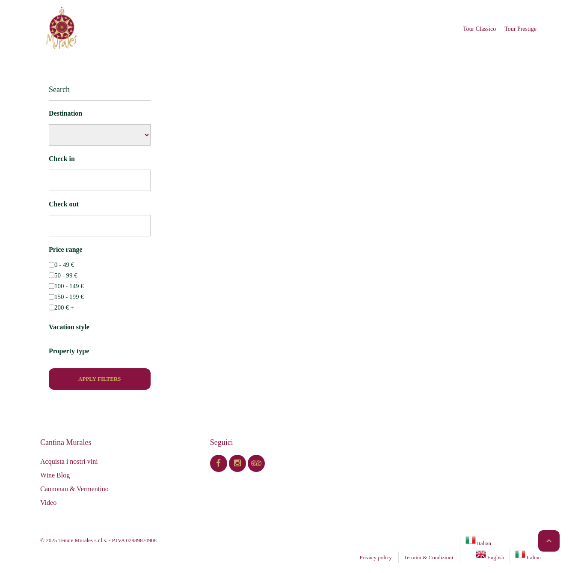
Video (48, 502)
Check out (64, 204)
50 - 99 (65, 275)
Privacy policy (375, 557)
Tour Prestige (520, 29)
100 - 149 (69, 286)
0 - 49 (64, 264)
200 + (64, 307)
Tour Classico (479, 29)
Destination (65, 113)
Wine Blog (55, 475)
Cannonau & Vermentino (74, 488)
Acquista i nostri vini (69, 461)
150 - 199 (69, 296)
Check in (62, 158)
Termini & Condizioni (428, 557)
